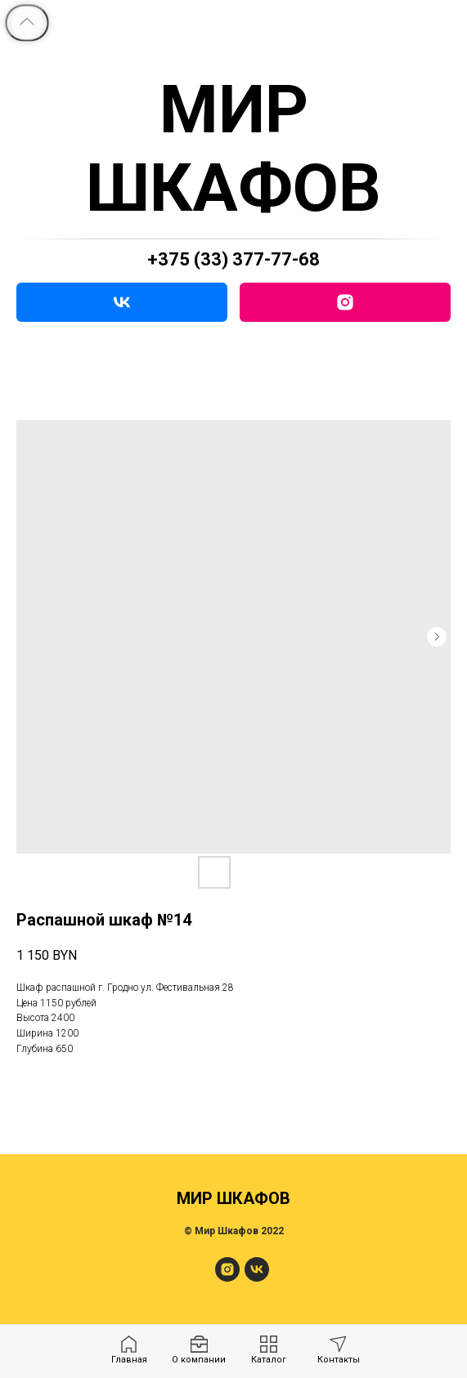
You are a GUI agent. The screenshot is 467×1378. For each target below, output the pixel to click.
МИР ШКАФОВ (233, 148)
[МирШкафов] (227, 1277)
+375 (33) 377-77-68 (233, 259)
